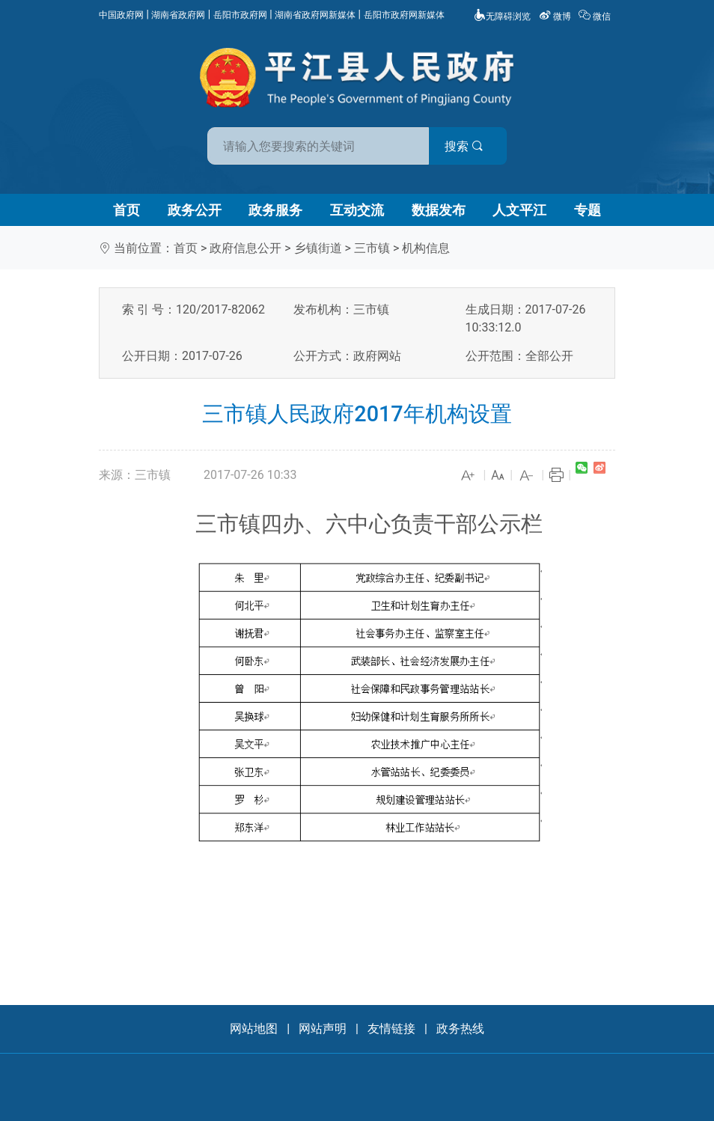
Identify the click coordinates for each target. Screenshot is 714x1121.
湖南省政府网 (178, 15)
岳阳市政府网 (240, 15)
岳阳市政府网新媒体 (404, 15)
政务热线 (460, 1028)
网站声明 (323, 1028)
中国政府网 (121, 15)
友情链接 (391, 1028)
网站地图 (254, 1028)
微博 (556, 16)
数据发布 (439, 210)
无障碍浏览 (502, 16)
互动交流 (357, 210)
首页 (126, 210)
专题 (587, 210)
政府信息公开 (245, 248)
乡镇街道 (318, 248)
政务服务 (275, 210)
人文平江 (519, 210)
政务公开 (195, 210)
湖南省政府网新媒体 (315, 15)
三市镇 (372, 248)
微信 (596, 16)
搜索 (464, 146)
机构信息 (426, 248)
